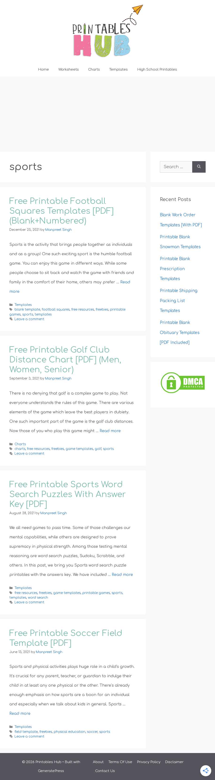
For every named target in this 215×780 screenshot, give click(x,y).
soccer (92, 732)
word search (38, 597)
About (98, 762)
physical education (69, 732)
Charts (94, 70)
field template (26, 732)
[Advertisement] (107, 112)
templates (43, 314)
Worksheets (68, 70)
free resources (82, 309)
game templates (79, 449)
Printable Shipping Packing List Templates (178, 301)
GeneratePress (51, 771)
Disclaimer (174, 762)
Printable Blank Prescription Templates (175, 269)
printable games (96, 593)
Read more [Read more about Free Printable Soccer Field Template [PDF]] (19, 714)
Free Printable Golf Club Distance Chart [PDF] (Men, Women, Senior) (65, 359)
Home (43, 70)
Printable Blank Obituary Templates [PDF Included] (180, 332)
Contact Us (105, 771)
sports (27, 314)
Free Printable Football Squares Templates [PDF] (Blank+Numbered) (61, 211)
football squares (56, 309)
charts (20, 449)
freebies (102, 309)
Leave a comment (29, 319)
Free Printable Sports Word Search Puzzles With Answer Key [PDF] (67, 494)
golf (98, 449)
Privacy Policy (148, 762)
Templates (118, 70)
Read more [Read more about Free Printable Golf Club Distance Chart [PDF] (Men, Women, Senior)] (110, 431)
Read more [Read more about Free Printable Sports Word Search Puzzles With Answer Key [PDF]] (122, 575)
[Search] (199, 167)
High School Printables (157, 70)
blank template (27, 309)
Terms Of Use (120, 762)
